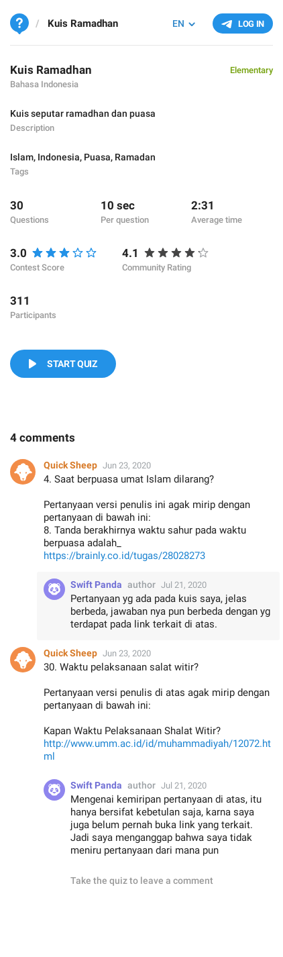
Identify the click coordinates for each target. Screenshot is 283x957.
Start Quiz (72, 363)
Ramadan (135, 157)
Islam (22, 157)
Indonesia (59, 157)
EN (178, 23)
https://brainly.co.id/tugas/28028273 (124, 556)
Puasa (97, 157)
